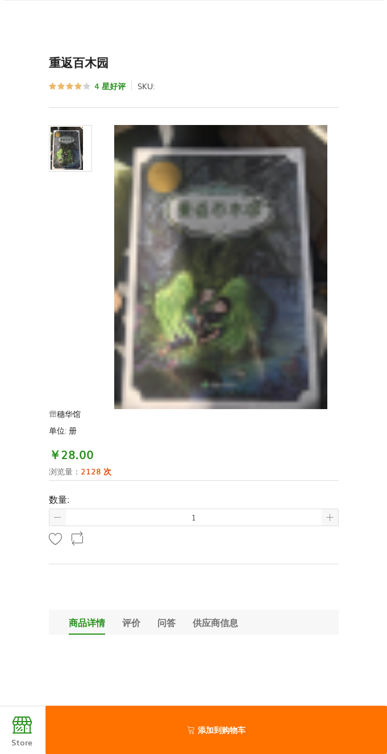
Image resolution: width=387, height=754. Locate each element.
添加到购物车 (216, 729)
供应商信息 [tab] (215, 622)
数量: (59, 499)
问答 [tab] (166, 622)
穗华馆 (65, 413)
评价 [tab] (131, 622)
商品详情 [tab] (87, 622)
